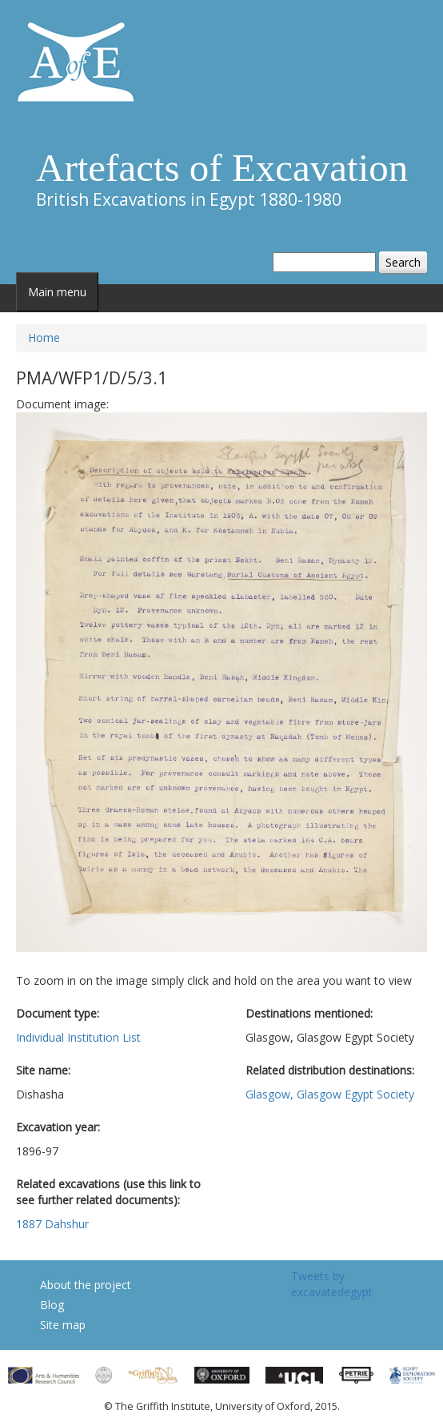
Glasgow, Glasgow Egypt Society (329, 1094)
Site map (63, 1324)
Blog (52, 1304)
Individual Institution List (78, 1037)
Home (44, 337)
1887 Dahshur (52, 1223)
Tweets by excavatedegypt (332, 1283)
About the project (85, 1284)
